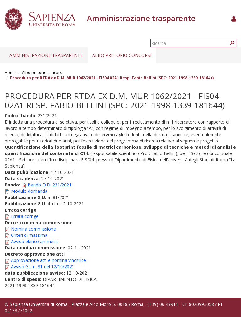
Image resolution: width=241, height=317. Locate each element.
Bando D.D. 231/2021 (50, 185)
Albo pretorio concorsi (121, 55)
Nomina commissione (33, 229)
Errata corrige (25, 216)
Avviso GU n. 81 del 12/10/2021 (42, 267)
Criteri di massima (29, 235)
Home (10, 72)
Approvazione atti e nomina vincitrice (48, 260)
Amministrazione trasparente (46, 55)
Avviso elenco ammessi (35, 241)
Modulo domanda (29, 191)
